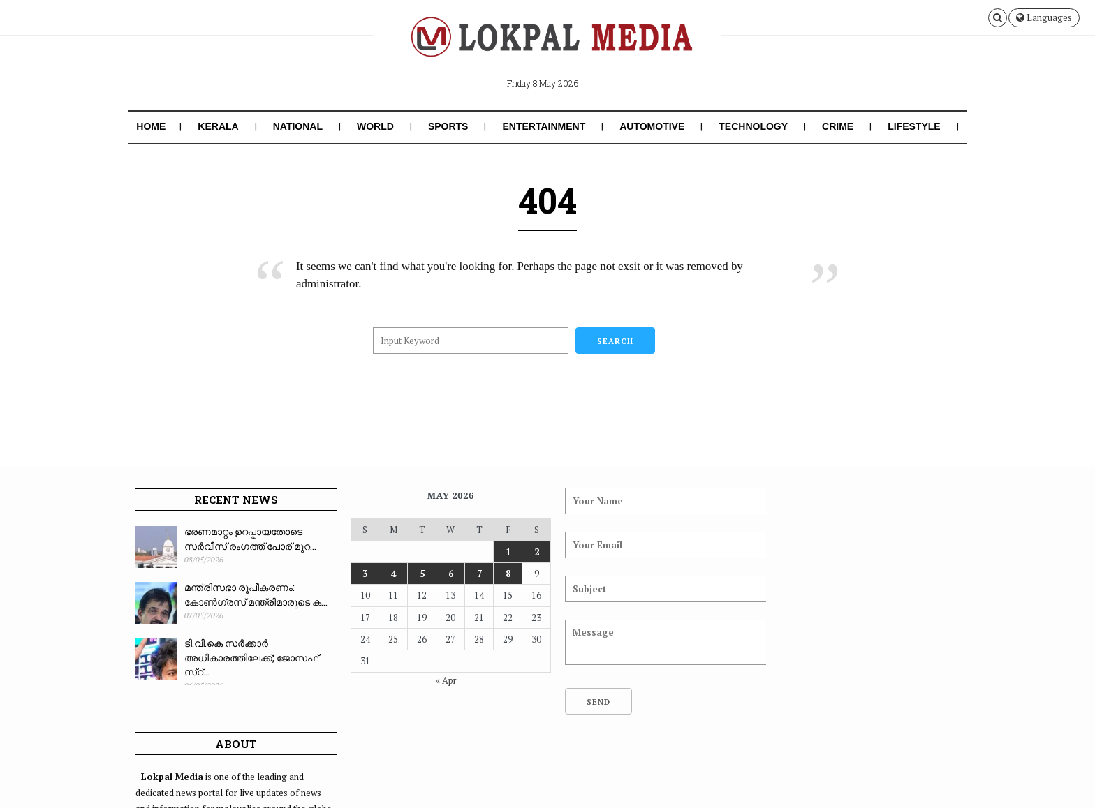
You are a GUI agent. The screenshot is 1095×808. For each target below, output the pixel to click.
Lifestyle (914, 126)
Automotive (651, 126)
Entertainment (543, 126)
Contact (938, 775)
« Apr (438, 680)
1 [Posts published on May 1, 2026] (498, 552)
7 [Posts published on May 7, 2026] (470, 573)
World (375, 126)
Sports (448, 126)
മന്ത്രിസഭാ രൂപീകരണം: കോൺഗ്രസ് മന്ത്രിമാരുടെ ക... (256, 594)
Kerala (218, 126)
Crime (837, 126)
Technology (753, 126)
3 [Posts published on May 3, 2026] (359, 573)
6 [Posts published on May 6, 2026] (442, 573)
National (298, 126)
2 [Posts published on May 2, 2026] (526, 552)
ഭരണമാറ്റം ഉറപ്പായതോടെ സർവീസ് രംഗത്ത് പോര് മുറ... (250, 539)
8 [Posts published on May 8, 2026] (498, 573)
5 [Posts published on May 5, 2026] (415, 573)
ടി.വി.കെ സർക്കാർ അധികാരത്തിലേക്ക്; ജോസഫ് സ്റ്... (251, 657)
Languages (1044, 17)
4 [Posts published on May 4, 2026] (387, 573)
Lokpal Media (226, 775)
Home (151, 126)
